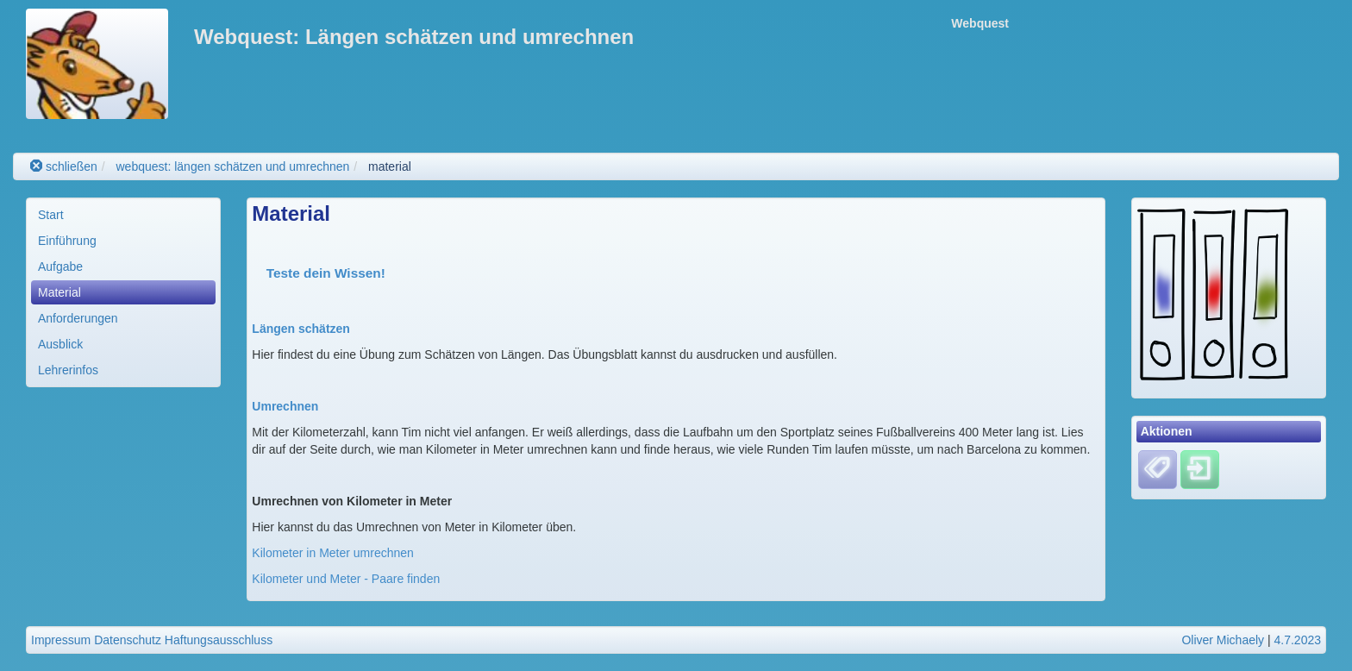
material (389, 166)
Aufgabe (60, 266)
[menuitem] (123, 215)
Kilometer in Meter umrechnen (333, 553)
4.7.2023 (1298, 640)
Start (51, 215)
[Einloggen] (1200, 468)
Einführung (67, 241)
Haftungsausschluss (218, 640)
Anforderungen (78, 318)
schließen (63, 166)
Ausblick (60, 344)
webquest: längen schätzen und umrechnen (232, 166)
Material (59, 292)
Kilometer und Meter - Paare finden (346, 579)
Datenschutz (127, 640)
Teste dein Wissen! (325, 273)
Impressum (61, 640)
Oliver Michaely (1222, 640)
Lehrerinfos (68, 370)
